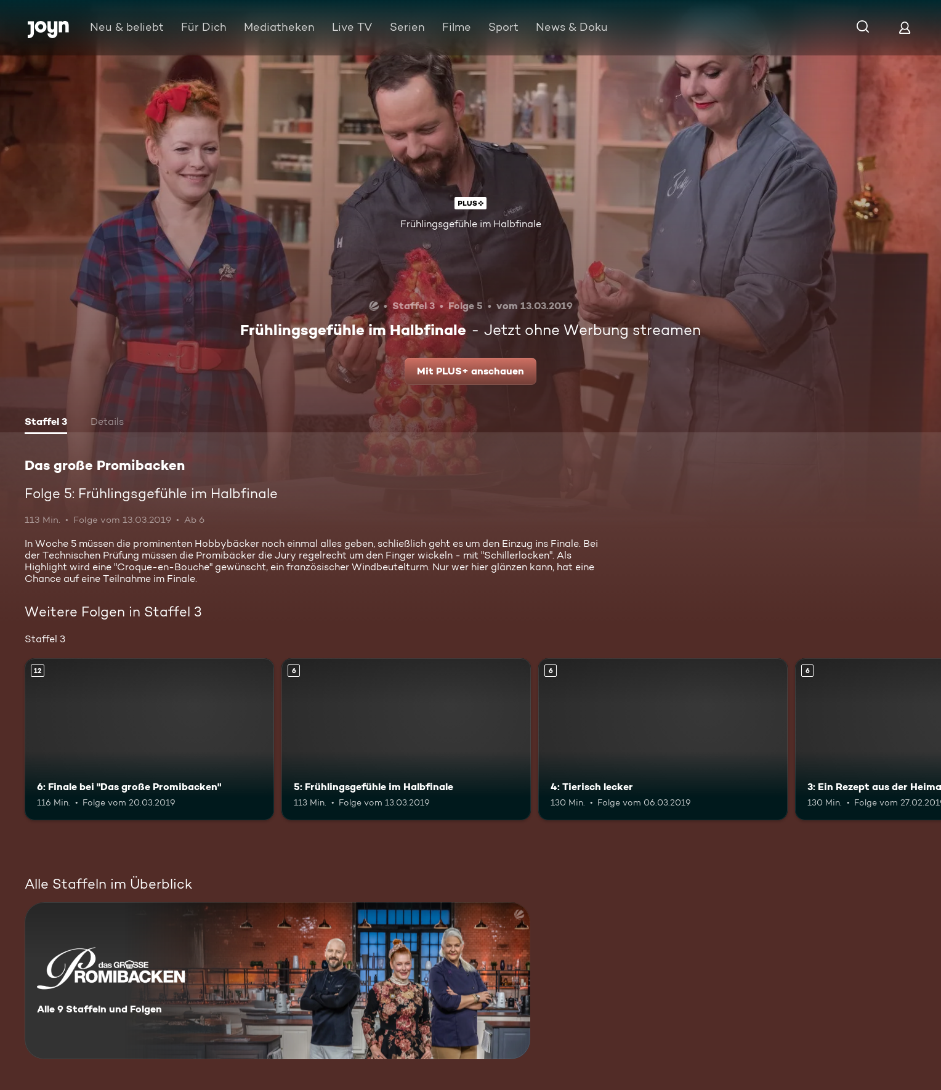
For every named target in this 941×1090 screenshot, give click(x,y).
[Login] (905, 27)
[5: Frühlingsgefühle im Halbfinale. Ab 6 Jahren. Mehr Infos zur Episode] (406, 739)
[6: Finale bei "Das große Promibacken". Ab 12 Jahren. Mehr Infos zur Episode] (149, 739)
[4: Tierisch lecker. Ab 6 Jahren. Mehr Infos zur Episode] (663, 739)
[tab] (46, 423)
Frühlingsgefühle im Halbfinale (470, 224)
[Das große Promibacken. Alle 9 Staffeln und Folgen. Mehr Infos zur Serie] (277, 980)
